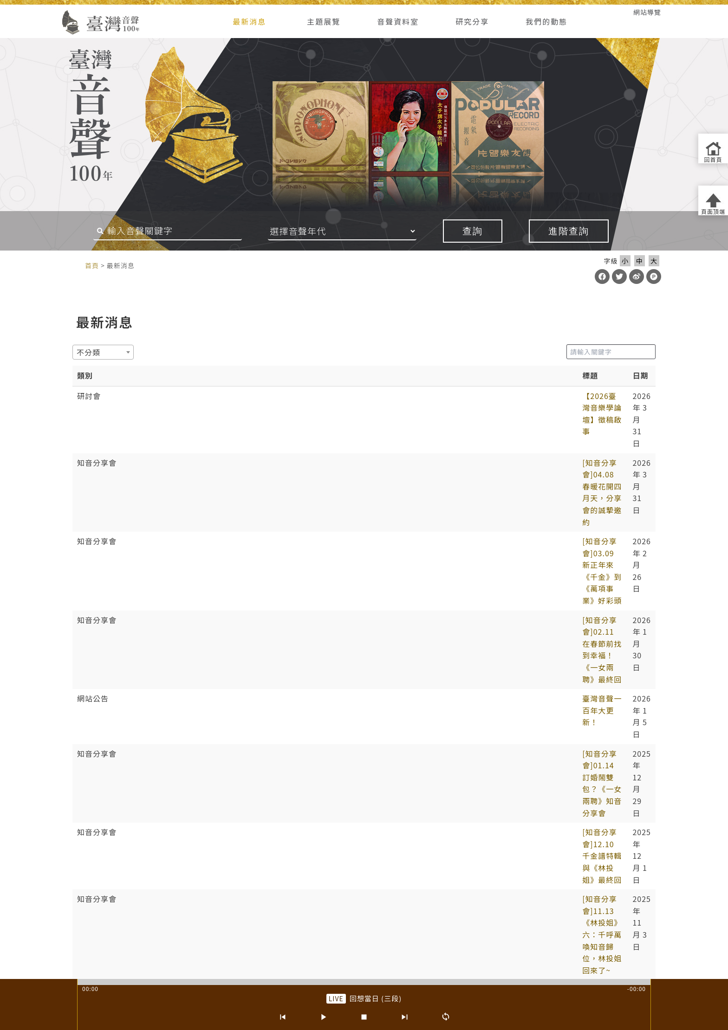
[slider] (364, 982)
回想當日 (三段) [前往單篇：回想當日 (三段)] (376, 998)
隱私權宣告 (282, 892)
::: (49, 12)
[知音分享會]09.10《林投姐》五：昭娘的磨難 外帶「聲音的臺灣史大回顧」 (265, 549)
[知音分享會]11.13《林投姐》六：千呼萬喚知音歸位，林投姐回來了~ (254, 530)
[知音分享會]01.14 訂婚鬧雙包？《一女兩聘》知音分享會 (233, 492)
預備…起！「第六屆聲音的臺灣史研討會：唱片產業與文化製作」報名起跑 (262, 588)
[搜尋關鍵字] (167, 231)
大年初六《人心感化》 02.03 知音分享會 (204, 742)
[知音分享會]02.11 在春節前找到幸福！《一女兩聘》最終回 (237, 453)
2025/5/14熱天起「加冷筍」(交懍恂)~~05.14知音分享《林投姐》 (248, 665)
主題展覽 (323, 21)
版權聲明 (411, 892)
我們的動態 (546, 21)
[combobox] (103, 352)
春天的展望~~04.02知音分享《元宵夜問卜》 (210, 704)
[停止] (364, 1017)
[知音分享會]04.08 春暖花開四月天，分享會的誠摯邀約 (229, 414)
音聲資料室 (398, 21)
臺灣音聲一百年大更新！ (175, 472)
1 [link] (311, 785)
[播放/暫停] (323, 1017)
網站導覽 (647, 12)
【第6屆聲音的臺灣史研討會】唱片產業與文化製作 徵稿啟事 (238, 684)
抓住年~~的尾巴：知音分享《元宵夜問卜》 (208, 723)
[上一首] (282, 1017)
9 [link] (418, 785)
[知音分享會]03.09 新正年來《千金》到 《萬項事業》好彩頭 (238, 434)
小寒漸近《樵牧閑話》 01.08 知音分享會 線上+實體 (223, 762)
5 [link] (378, 785)
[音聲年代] (342, 231)
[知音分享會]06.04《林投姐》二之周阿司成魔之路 (220, 627)
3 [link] (344, 785)
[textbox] (91, 352)
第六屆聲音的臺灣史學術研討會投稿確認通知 (211, 646)
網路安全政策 (330, 892)
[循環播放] (446, 1017)
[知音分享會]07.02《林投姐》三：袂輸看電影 (212, 607)
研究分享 (472, 21)
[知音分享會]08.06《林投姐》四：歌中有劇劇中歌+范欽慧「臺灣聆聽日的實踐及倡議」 (286, 569)
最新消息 (249, 21)
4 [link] (361, 785)
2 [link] (327, 785)
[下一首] (405, 1017)
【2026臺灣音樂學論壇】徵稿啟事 (193, 395)
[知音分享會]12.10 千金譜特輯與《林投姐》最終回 (221, 511)
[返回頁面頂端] (713, 200)
